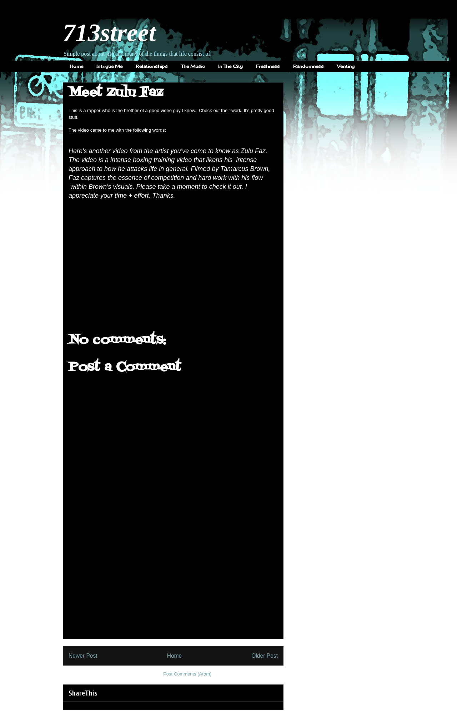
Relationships (152, 66)
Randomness (308, 66)
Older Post (264, 656)
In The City (230, 66)
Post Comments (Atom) (187, 674)
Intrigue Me (109, 66)
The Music (193, 66)
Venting (346, 66)
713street (109, 32)
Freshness (268, 66)
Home (76, 66)
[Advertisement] (173, 588)
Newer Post (83, 656)
